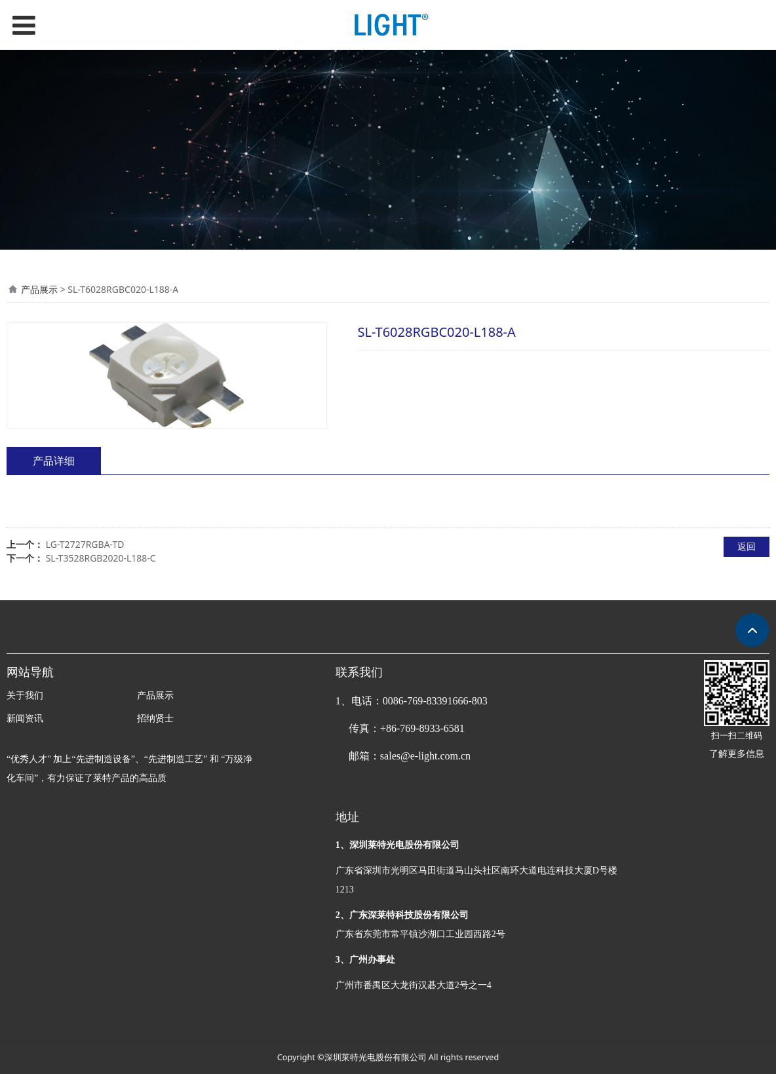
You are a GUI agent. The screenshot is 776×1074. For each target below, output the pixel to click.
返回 (746, 546)
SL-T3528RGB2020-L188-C (101, 558)
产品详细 (54, 460)
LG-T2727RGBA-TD (85, 544)
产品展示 (39, 289)
